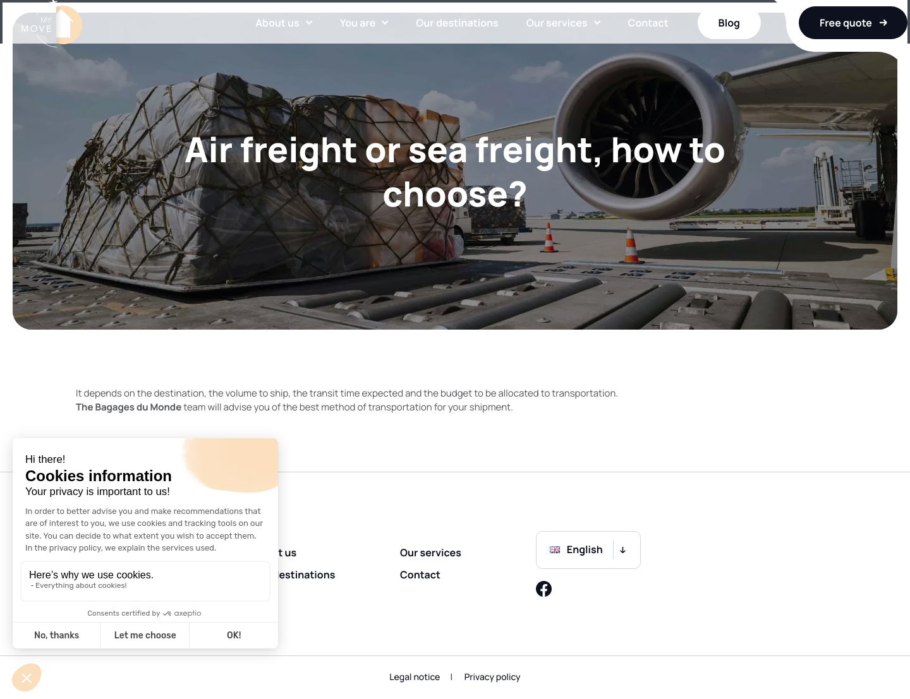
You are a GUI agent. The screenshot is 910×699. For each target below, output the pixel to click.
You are (348, 41)
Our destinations (447, 41)
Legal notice (414, 677)
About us (267, 41)
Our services (547, 41)
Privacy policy (492, 677)
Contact (638, 41)
